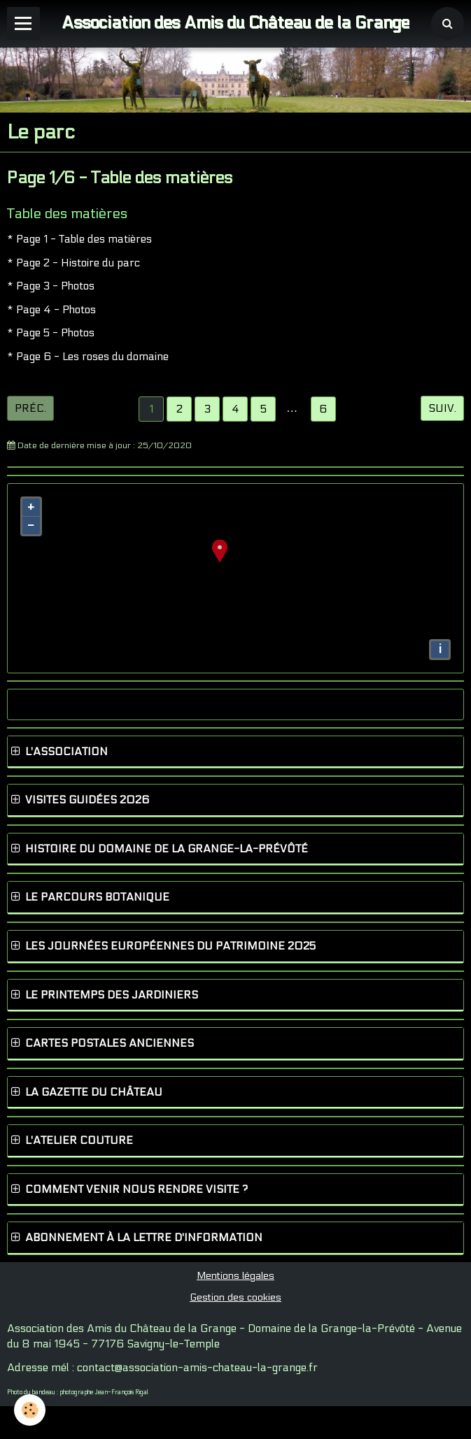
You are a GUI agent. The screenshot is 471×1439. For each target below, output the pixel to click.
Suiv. (442, 408)
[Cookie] (29, 1410)
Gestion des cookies (235, 1297)
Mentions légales (235, 1276)
